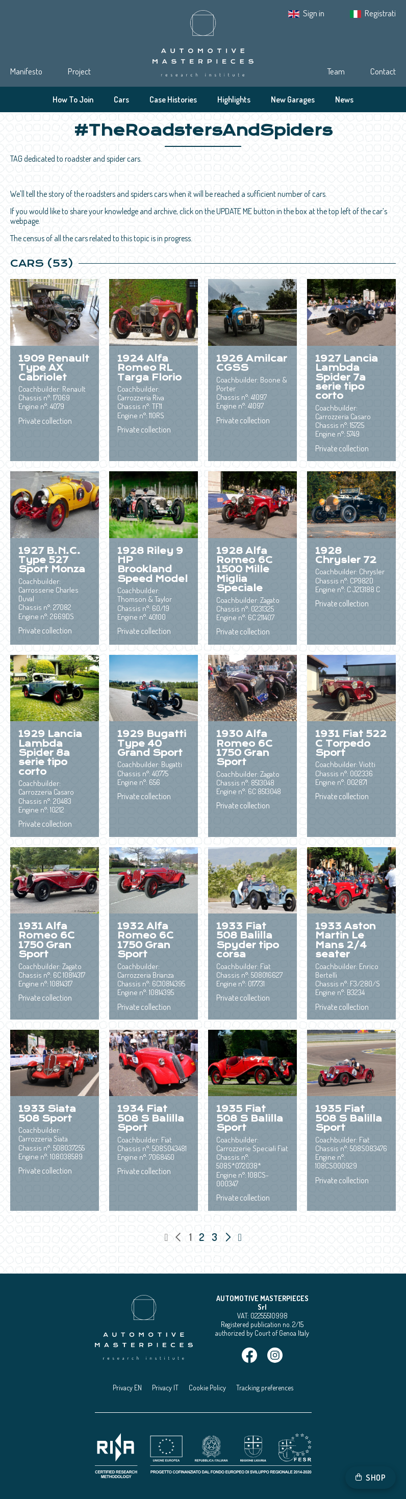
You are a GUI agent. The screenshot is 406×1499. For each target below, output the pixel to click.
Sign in (313, 13)
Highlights (233, 99)
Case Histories (173, 99)
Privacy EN (127, 1387)
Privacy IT (165, 1387)
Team (336, 71)
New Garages (293, 99)
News (344, 99)
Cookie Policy (207, 1387)
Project (79, 71)
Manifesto (26, 71)
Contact (383, 71)
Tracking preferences (264, 1387)
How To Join (73, 99)
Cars (121, 99)
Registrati (380, 13)
